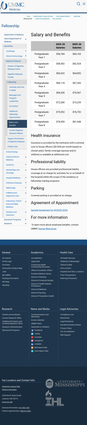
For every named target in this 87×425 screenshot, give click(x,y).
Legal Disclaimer (67, 319)
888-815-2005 (26, 408)
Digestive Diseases (42, 16)
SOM (28, 13)
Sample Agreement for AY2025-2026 (49, 207)
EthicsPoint (65, 315)
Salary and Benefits (13, 121)
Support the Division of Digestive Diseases (16, 137)
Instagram (37, 338)
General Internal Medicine (12, 155)
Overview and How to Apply (16, 85)
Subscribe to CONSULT (40, 324)
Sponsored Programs (11, 327)
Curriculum (13, 103)
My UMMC (6, 272)
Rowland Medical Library (41, 271)
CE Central (6, 255)
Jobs (4, 269)
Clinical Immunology (14, 53)
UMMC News (36, 321)
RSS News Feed (39, 345)
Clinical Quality (66, 262)
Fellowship (57, 16)
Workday (5, 282)
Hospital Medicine (13, 175)
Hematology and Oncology (13, 168)
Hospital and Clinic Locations (72, 269)
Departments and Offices (43, 13)
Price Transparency (68, 272)
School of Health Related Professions (41, 282)
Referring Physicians (68, 275)
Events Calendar (37, 317)
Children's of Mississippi (69, 259)
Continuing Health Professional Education (40, 263)
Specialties (8, 43)
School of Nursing (38, 290)
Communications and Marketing (40, 313)
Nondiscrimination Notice (70, 322)
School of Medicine (38, 287)
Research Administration (12, 324)
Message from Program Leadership (15, 95)
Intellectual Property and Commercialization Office (12, 320)
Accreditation (36, 255)
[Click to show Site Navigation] (84, 3)
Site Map (5, 279)
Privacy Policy (66, 325)
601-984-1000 (24, 405)
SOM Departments (63, 13)
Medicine (40, 4)
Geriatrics (10, 162)
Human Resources (47, 226)
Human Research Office (11, 315)
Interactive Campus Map (12, 265)
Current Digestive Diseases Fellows (16, 129)
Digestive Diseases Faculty (15, 72)
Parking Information (10, 275)
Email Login (7, 259)
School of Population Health (42, 293)
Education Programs (12, 217)
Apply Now (35, 259)
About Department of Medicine (12, 37)
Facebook (36, 327)
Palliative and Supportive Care (12, 191)
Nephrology (10, 185)
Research (8, 221)
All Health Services (67, 255)
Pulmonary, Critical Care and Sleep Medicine (13, 201)
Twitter (35, 331)
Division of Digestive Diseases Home (16, 64)
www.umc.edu (7, 399)
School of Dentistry (39, 274)
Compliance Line (67, 312)
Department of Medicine (14, 32)
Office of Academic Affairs (41, 267)
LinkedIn (36, 341)
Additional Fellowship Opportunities (14, 111)
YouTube (36, 334)
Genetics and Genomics (11, 210)
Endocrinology (12, 149)
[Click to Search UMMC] (78, 3)
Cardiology (10, 48)
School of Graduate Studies (42, 278)
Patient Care (13, 144)
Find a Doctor (65, 265)
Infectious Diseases (14, 180)
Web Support (65, 332)
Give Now (6, 262)
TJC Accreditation (67, 329)
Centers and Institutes (11, 312)
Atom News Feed (39, 348)
